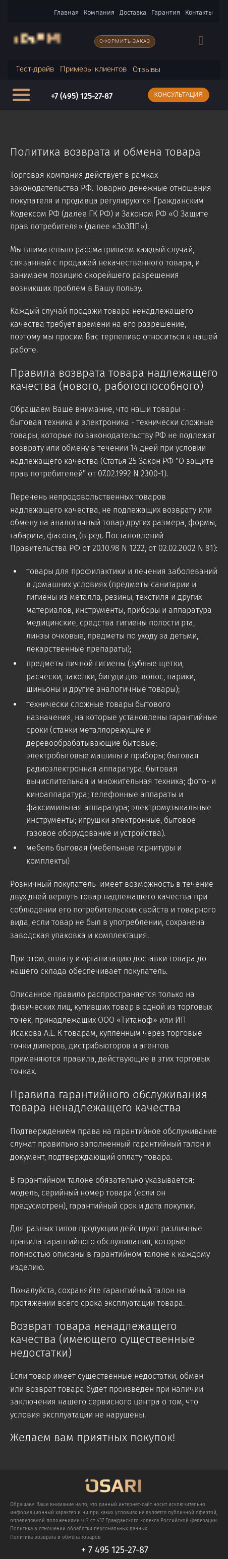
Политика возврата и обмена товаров (55, 1537)
